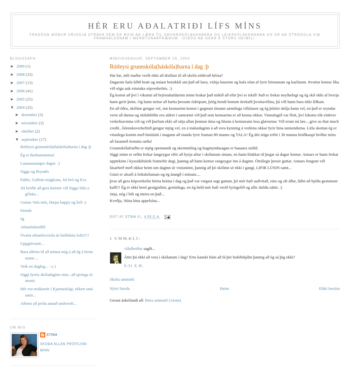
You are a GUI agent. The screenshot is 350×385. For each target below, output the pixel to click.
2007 (21, 82)
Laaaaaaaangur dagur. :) (40, 163)
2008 (21, 74)
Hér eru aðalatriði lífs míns (175, 25)
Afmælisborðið (33, 227)
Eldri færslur (329, 288)
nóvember (30, 123)
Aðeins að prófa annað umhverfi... (48, 303)
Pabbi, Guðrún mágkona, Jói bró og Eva (53, 179)
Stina (52, 334)
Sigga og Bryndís (35, 171)
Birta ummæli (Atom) (163, 300)
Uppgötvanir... (32, 243)
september (30, 139)
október (28, 131)
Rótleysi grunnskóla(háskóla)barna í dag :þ (55, 146)
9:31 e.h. (134, 265)
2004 (21, 107)
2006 (21, 90)
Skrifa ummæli (122, 279)
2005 (21, 99)
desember (29, 114)
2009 (21, 66)
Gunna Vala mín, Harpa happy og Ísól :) (53, 202)
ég (22, 218)
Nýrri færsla (120, 288)
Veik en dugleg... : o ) (38, 266)
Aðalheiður (133, 248)
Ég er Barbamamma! (37, 155)
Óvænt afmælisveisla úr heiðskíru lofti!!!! (54, 235)
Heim (224, 288)
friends (26, 210)
